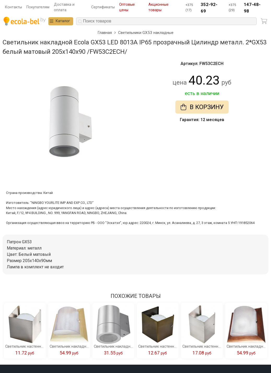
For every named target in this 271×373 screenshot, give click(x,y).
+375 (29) (247, 8)
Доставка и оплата (64, 7)
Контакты (13, 7)
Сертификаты (103, 7)
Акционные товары (158, 7)
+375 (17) (204, 8)
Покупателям (37, 7)
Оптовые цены (127, 7)
